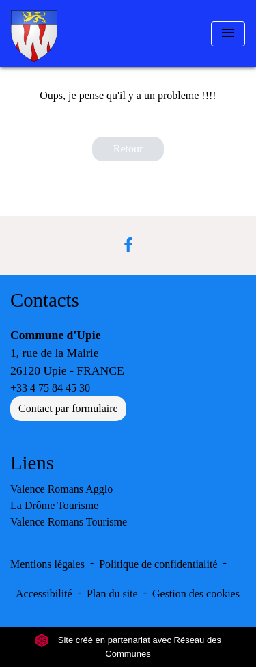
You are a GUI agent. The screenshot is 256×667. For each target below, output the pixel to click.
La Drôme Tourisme (54, 505)
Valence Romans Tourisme (68, 522)
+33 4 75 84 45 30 (50, 388)
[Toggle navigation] (228, 33)
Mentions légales (47, 564)
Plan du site (112, 593)
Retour (128, 148)
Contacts (44, 300)
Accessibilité (44, 593)
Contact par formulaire (68, 408)
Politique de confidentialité (158, 564)
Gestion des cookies (196, 593)
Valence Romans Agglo (61, 489)
